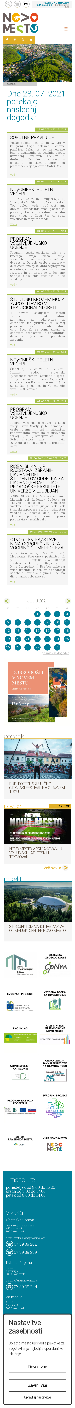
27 (18, 647)
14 (27, 631)
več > (13, 174)
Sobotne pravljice (32, 137)
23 (47, 639)
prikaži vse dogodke (55, 653)
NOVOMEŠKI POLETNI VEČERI (32, 362)
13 (18, 631)
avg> (68, 601)
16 (47, 631)
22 (37, 639)
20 (18, 639)
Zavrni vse (37, 1385)
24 (57, 639)
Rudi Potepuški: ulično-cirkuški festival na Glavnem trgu (37, 787)
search (8, 4)
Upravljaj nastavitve (37, 1397)
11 (67, 622)
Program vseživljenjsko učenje (28, 243)
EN (26, 4)
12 (8, 631)
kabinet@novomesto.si (25, 1280)
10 (57, 622)
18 (67, 631)
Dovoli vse (37, 1366)
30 (47, 647)
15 (37, 631)
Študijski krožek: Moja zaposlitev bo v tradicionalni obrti (37, 303)
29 (37, 647)
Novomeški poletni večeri (32, 191)
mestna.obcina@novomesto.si (29, 1237)
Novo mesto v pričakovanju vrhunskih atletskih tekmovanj (35, 853)
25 (67, 639)
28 (27, 647)
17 (57, 631)
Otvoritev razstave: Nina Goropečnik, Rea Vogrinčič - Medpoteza (37, 544)
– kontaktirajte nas (52, 4)
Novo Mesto (30, 23)
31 (57, 647)
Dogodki (11, 84)
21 (27, 639)
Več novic (52, 867)
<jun (7, 601)
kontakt (17, 4)
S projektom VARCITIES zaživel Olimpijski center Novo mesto (37, 928)
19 (8, 639)
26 (8, 647)
